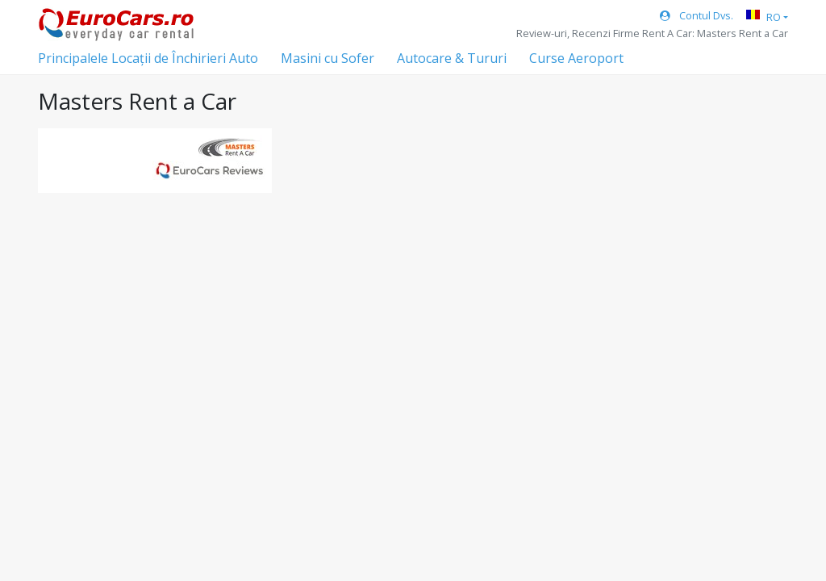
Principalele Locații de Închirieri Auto (148, 58)
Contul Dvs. (696, 15)
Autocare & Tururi (452, 58)
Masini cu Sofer (327, 58)
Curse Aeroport (576, 58)
